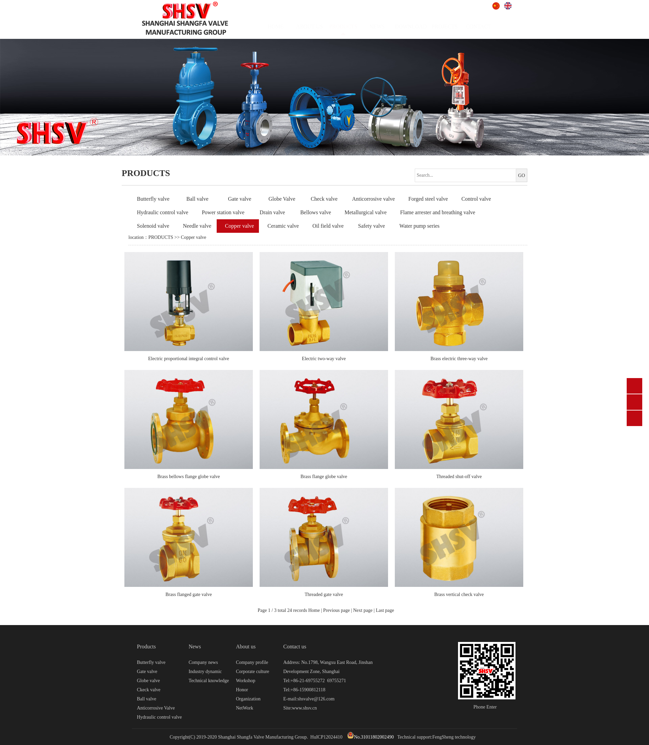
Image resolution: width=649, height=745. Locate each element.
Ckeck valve (149, 689)
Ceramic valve (283, 226)
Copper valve (239, 226)
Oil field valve (327, 226)
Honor (242, 689)
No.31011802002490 (370, 737)
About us (246, 646)
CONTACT (485, 26)
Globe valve (148, 680)
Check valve (324, 199)
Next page (362, 610)
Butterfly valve (153, 199)
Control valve (476, 199)
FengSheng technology (454, 737)
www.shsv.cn (304, 708)
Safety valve (371, 226)
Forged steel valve (428, 199)
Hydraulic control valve (162, 212)
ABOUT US (316, 26)
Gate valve (239, 199)
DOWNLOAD (417, 26)
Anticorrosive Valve (156, 708)
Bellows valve (315, 212)
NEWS (383, 26)
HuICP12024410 (326, 737)
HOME (282, 26)
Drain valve (272, 212)
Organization (248, 698)
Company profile (252, 662)
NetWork (244, 708)
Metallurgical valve (365, 212)
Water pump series (420, 226)
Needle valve (197, 226)
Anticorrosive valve (373, 199)
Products (146, 646)
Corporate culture (252, 671)
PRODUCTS (160, 237)
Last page (385, 610)
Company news (203, 662)
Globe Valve (281, 199)
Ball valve (197, 199)
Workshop (245, 680)
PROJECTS (451, 26)
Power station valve (223, 212)
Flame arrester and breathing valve (437, 212)
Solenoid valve (153, 226)
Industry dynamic (205, 671)
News (195, 646)
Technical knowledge (209, 680)
